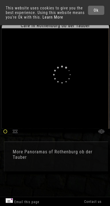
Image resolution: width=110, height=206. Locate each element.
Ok (96, 10)
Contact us (92, 202)
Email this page (22, 201)
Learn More (53, 17)
